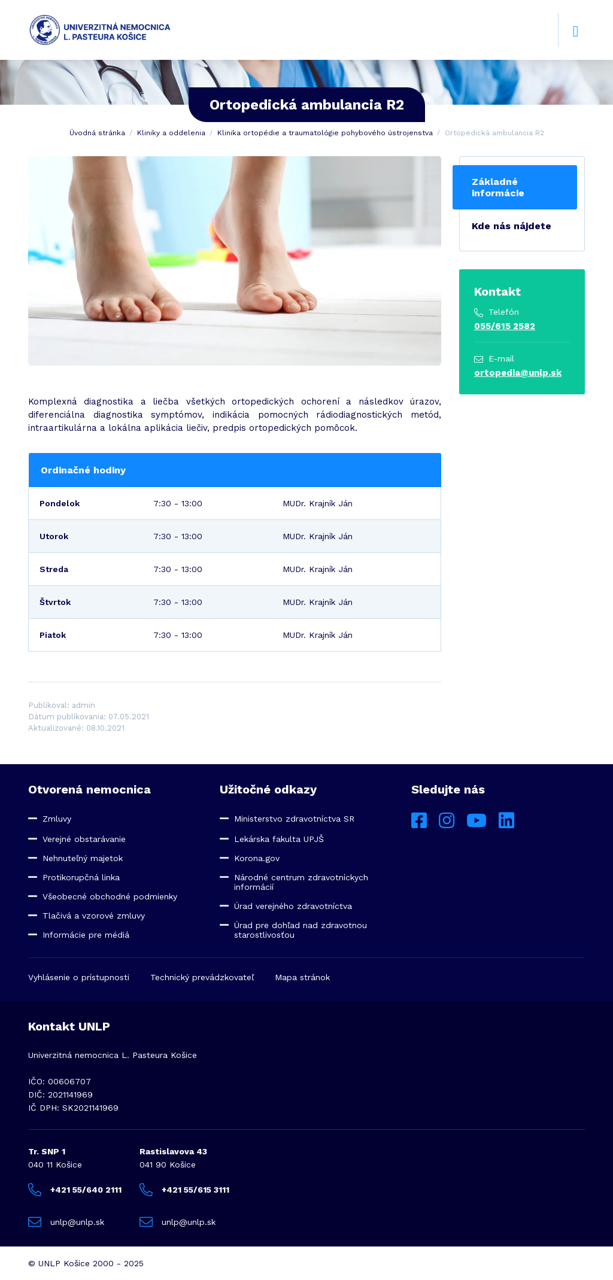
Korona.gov (257, 858)
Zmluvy (57, 818)
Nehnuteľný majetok (83, 858)
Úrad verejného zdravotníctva (293, 906)
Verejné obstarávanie (84, 839)
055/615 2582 (504, 326)
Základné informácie (498, 187)
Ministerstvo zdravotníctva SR (294, 818)
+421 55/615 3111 (184, 1189)
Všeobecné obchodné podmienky (110, 896)
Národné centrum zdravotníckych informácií (301, 882)
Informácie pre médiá (86, 935)
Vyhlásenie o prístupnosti (78, 977)
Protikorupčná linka (81, 877)
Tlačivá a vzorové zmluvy (94, 915)
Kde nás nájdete (511, 226)
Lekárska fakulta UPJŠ (279, 839)
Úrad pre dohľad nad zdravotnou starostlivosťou (300, 930)
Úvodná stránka (97, 133)
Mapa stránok (302, 977)
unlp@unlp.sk (66, 1222)
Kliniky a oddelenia (171, 133)
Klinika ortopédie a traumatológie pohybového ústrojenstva (325, 133)
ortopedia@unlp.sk (518, 372)
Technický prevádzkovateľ (202, 977)
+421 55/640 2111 (75, 1189)
